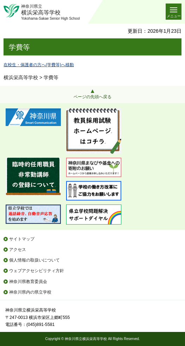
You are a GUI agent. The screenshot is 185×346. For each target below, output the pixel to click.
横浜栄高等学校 (21, 77)
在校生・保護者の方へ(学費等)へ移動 (39, 64)
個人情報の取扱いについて (34, 260)
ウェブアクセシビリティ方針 (36, 270)
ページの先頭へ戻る (92, 96)
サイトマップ (21, 239)
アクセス (17, 249)
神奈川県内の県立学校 (30, 292)
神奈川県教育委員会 (28, 281)
